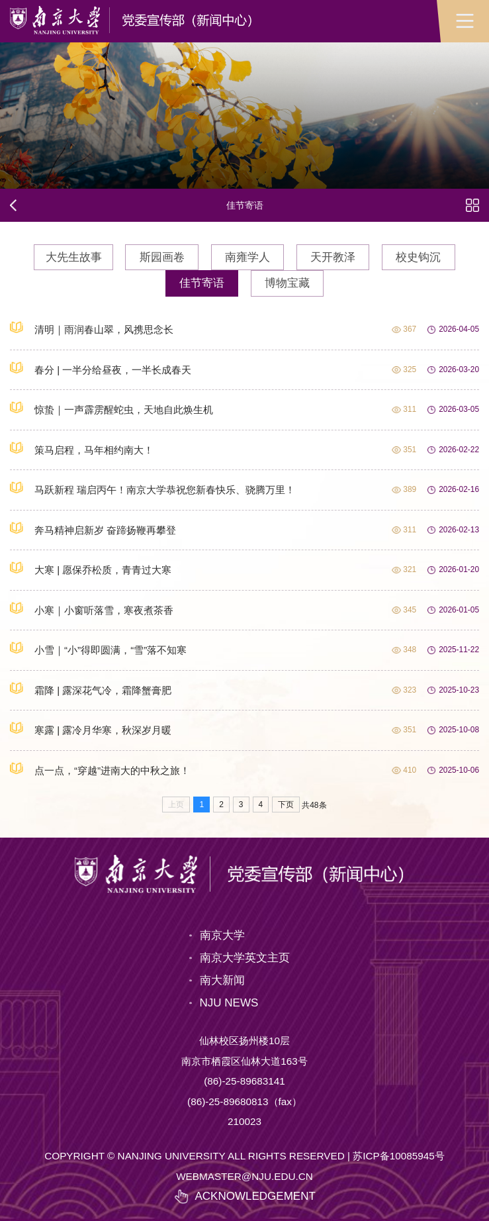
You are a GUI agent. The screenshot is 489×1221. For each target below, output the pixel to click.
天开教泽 (332, 257)
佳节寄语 (201, 283)
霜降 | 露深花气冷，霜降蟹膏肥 (90, 688)
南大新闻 (222, 980)
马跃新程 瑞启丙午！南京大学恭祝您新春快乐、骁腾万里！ (152, 488)
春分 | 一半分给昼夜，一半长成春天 (100, 368)
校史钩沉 (418, 257)
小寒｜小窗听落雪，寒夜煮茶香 (91, 608)
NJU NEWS (229, 1003)
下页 (286, 804)
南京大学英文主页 (245, 958)
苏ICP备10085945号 (399, 1155)
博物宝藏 (287, 283)
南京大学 (222, 935)
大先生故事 (74, 257)
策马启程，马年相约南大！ (82, 448)
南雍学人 (247, 257)
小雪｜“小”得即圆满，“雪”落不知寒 (98, 648)
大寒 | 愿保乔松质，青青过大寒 (90, 568)
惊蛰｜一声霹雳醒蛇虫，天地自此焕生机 (111, 408)
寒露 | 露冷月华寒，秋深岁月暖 (90, 728)
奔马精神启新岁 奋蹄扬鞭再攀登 (93, 528)
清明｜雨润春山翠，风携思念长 (91, 327)
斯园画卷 (162, 257)
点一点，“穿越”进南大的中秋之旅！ (100, 768)
